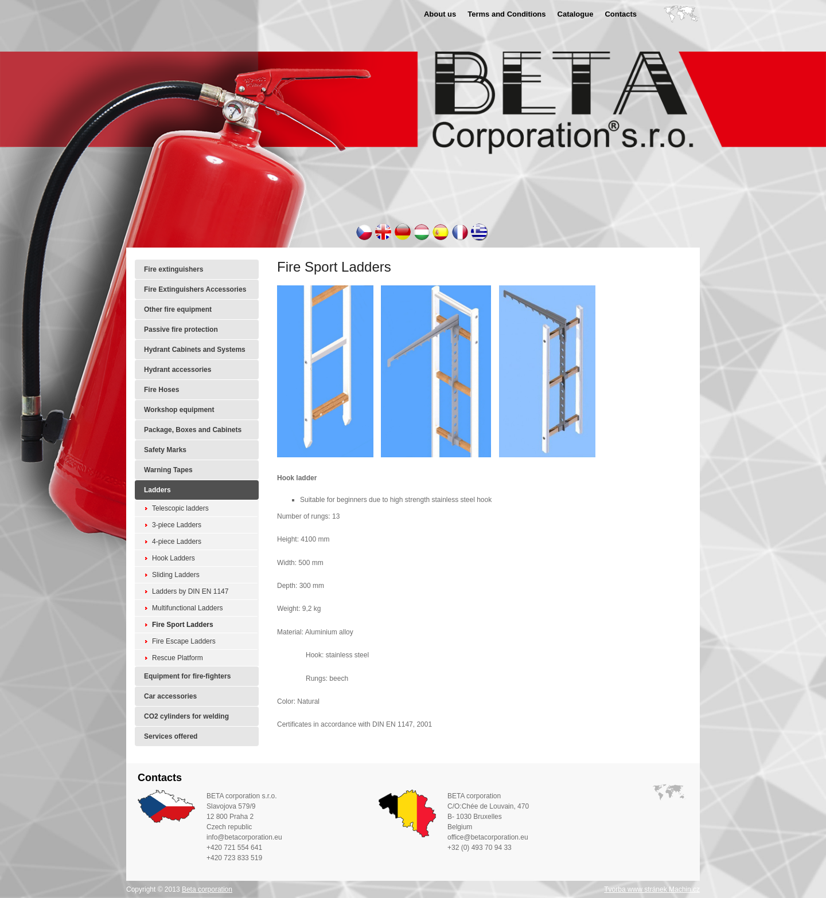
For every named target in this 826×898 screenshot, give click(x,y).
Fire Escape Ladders (184, 641)
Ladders (157, 490)
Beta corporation (207, 889)
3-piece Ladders (176, 525)
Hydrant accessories (177, 370)
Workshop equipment (179, 410)
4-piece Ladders (176, 542)
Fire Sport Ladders (182, 625)
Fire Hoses (161, 390)
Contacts (621, 14)
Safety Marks (165, 450)
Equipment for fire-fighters (187, 676)
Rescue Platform (177, 658)
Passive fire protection (181, 330)
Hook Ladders (173, 558)
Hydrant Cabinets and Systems (195, 350)
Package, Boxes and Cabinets (192, 430)
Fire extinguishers (173, 269)
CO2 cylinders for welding (186, 716)
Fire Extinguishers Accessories (195, 289)
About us (440, 14)
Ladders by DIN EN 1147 (190, 591)
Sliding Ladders (176, 575)
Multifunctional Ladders (187, 608)
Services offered (170, 736)
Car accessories (170, 696)
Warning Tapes (168, 470)
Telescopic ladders (180, 508)
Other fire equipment (178, 309)
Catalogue (576, 14)
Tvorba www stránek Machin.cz (652, 889)
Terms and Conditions (506, 14)
